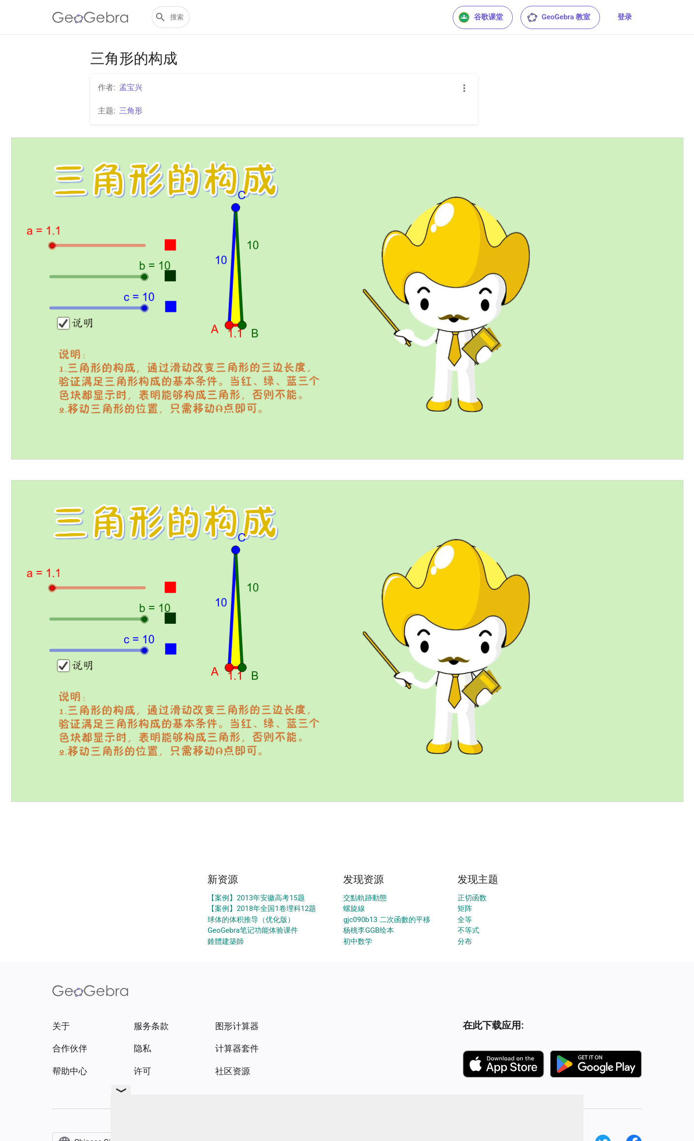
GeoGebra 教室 (558, 17)
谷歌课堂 (480, 17)
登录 (624, 17)
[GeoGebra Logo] (90, 17)
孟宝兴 (130, 87)
